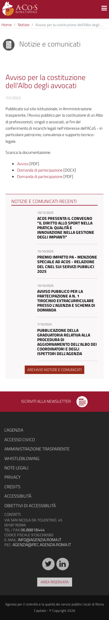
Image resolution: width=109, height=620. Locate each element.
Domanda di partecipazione (39, 170)
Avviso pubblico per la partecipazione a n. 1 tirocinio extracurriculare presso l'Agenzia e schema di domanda (66, 300)
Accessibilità (17, 496)
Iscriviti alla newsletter (54, 401)
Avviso (22, 164)
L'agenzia (13, 430)
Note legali (16, 467)
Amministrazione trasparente (36, 449)
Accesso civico (19, 439)
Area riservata (55, 582)
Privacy (12, 477)
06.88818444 (33, 530)
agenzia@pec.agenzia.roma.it (41, 544)
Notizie (23, 25)
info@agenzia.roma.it (39, 540)
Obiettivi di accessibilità (30, 505)
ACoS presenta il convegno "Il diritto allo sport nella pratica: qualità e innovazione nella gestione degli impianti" (65, 227)
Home (6, 25)
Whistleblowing (21, 458)
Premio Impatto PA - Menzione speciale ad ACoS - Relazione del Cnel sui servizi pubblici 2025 (67, 264)
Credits (12, 486)
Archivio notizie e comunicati (54, 370)
